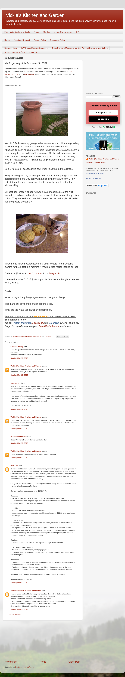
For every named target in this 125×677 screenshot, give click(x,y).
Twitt (15, 323)
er (19, 323)
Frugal (36, 32)
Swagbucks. (55, 273)
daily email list (41, 316)
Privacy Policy (40, 40)
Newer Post (11, 661)
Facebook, (38, 323)
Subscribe (103, 119)
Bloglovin (54, 323)
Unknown (14, 465)
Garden (46, 32)
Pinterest (26, 323)
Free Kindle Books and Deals (17, 32)
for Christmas (36, 273)
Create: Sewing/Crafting (14, 52)
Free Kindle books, (49, 326)
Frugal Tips (33, 52)
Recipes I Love (10, 48)
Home (7, 40)
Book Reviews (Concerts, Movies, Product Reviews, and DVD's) (80, 48)
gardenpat (15, 383)
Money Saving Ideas (63, 32)
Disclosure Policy (57, 40)
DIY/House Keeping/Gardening (34, 48)
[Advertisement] (42, 640)
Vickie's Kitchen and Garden (35, 15)
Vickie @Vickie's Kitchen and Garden (26, 366)
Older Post (74, 661)
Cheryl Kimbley (17, 347)
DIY (77, 32)
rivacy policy (29, 74)
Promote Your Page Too (93, 178)
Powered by (103, 127)
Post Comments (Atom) (24, 667)
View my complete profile (95, 162)
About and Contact (22, 40)
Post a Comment (14, 615)
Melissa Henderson (19, 436)
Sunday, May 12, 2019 (19, 358)
